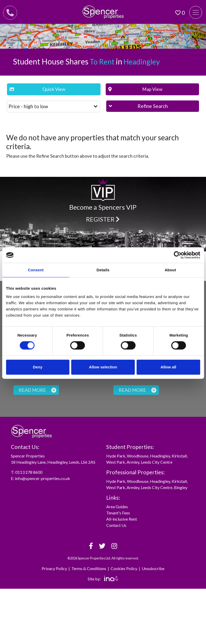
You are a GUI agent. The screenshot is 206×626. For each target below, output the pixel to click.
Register (103, 219)
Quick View (37, 89)
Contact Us (116, 525)
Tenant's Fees (118, 512)
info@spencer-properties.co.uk (42, 478)
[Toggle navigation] (195, 12)
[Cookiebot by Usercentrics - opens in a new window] (177, 255)
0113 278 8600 (28, 472)
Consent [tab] (36, 270)
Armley (133, 462)
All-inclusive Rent (121, 518)
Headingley (160, 455)
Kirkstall (179, 455)
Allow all (168, 367)
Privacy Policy (54, 568)
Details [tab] (103, 270)
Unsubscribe (153, 568)
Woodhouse (137, 455)
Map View (135, 89)
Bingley (180, 487)
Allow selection (103, 367)
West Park (115, 462)
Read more (37, 390)
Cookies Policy (124, 568)
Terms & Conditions (88, 568)
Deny (37, 367)
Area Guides (117, 506)
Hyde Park (115, 455)
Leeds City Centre (156, 462)
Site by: (103, 578)
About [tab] (170, 270)
